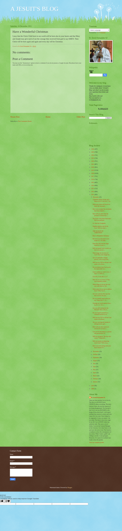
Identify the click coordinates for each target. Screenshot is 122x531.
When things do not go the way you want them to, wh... (101, 285)
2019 (92, 170)
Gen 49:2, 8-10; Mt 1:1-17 (100, 276)
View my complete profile (96, 442)
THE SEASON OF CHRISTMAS (98, 232)
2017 (92, 176)
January (95, 382)
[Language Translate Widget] (99, 30)
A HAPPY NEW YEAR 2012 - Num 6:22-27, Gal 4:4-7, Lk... (102, 200)
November (96, 351)
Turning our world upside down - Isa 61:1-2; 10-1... (102, 304)
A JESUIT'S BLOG (34, 8)
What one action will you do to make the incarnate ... (101, 205)
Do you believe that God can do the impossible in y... (102, 268)
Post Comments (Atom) (24, 121)
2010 (92, 385)
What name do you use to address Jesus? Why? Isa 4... (102, 290)
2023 (92, 158)
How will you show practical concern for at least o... (101, 327)
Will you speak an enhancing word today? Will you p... (101, 342)
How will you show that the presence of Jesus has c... (100, 214)
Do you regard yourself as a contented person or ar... (100, 313)
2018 (92, 173)
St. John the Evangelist (99, 223)
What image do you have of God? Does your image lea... (101, 254)
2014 (92, 185)
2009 (92, 389)
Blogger (69, 487)
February (95, 378)
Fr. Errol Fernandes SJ (98, 397)
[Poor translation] (7, 501)
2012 (92, 191)
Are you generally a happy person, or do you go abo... (101, 258)
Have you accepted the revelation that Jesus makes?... (102, 210)
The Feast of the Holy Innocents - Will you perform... (102, 219)
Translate (100, 32)
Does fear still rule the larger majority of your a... (101, 244)
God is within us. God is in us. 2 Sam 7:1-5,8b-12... (102, 272)
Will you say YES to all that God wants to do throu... (102, 263)
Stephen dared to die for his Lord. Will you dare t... (100, 227)
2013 (92, 188)
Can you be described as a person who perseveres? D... (102, 332)
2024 (92, 155)
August (95, 360)
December (96, 197)
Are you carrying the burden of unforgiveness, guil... (101, 323)
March (95, 376)
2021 (92, 164)
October (95, 354)
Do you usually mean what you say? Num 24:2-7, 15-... (101, 299)
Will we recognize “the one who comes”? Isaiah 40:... (102, 337)
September (96, 357)
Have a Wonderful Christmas (101, 236)
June (94, 366)
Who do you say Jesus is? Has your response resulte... (101, 280)
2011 (92, 194)
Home (48, 117)
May (94, 369)
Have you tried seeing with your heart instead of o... (102, 346)
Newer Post (15, 117)
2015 (92, 182)
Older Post (81, 117)
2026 (92, 149)
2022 (92, 161)
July (94, 363)
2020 (92, 167)
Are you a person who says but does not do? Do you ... (101, 294)
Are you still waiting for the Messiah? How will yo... (100, 309)
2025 (92, 152)
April (94, 372)
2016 (92, 179)
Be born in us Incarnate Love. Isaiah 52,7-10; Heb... (101, 239)
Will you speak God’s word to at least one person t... (102, 249)
